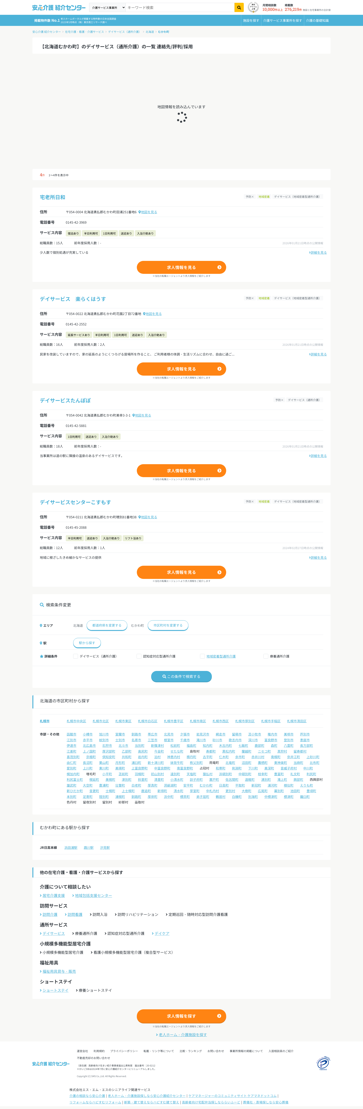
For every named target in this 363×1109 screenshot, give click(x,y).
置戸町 (214, 779)
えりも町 (306, 785)
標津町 (289, 796)
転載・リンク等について (159, 1051)
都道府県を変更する (107, 625)
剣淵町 (237, 768)
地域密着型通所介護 (221, 656)
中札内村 (212, 790)
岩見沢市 (202, 734)
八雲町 (289, 745)
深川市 (253, 740)
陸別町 (104, 796)
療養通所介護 (279, 656)
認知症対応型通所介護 (159, 656)
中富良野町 (162, 768)
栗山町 (104, 762)
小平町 (107, 774)
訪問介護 (48, 914)
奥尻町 (143, 751)
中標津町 (270, 796)
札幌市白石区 (147, 721)
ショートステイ (54, 990)
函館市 (71, 734)
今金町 (159, 751)
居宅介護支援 (52, 895)
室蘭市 (120, 734)
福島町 (191, 745)
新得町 (162, 790)
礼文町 (295, 774)
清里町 (159, 779)
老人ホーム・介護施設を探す (181, 1034)
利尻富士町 (75, 779)
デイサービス (52, 933)
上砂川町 (313, 756)
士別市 (120, 740)
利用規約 (99, 1051)
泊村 (157, 756)
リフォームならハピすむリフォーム (95, 1102)
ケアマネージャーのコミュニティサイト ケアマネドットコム (232, 1095)
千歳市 (185, 740)
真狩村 (282, 751)
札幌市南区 (198, 721)
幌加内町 (73, 774)
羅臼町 (305, 796)
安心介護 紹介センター (46, 32)
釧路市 (136, 734)
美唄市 (289, 734)
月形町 (120, 762)
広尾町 (263, 790)
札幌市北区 (101, 721)
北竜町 (230, 762)
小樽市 (88, 734)
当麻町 (298, 762)
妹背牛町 (176, 762)
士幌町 (110, 790)
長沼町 (88, 762)
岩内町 (143, 756)
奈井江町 (293, 756)
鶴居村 (220, 796)
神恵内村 (173, 756)
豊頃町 (311, 790)
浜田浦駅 (70, 847)
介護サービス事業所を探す (282, 20)
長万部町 (306, 745)
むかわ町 (163, 32)
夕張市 (185, 734)
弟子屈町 (202, 796)
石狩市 (107, 745)
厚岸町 (152, 796)
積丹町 (191, 756)
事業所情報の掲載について (246, 1051)
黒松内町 (228, 751)
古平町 (208, 756)
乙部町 (126, 751)
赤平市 (88, 740)
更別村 (230, 790)
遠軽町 (250, 779)
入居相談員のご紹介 (281, 1051)
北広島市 (89, 745)
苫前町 (123, 774)
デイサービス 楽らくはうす (73, 298)
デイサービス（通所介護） (124, 32)
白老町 (136, 785)
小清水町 (176, 779)
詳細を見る (318, 252)
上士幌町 (128, 790)
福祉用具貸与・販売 (58, 971)
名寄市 (136, 740)
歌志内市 (235, 740)
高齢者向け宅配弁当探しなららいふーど (211, 1102)
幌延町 (94, 779)
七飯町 (243, 745)
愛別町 (71, 768)
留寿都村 (300, 751)
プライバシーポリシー (124, 1051)
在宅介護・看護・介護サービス (84, 32)
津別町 (126, 779)
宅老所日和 (52, 197)
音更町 (94, 790)
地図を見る (147, 212)
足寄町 (88, 796)
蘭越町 (246, 751)
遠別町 (175, 774)
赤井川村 (257, 756)
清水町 (178, 790)
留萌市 (237, 734)
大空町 (88, 785)
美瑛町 (120, 768)
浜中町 (169, 796)
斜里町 (143, 779)
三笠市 (152, 740)
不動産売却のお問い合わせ (93, 1058)
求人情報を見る (181, 267)
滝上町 (282, 779)
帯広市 (152, 734)
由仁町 (71, 762)
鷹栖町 (263, 762)
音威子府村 (289, 768)
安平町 (188, 785)
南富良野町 (185, 768)
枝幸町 (263, 774)
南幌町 (276, 756)
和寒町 (220, 768)
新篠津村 (157, 745)
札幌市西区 (221, 721)
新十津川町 (156, 762)
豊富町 (279, 774)
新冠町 (256, 785)
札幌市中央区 (76, 721)
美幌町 (110, 779)
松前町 (175, 745)
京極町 (91, 756)
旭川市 (104, 734)
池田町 (295, 790)
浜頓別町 (225, 774)
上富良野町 (139, 768)
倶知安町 (108, 756)
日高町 (224, 785)
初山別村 (157, 774)
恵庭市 (305, 740)
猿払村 (208, 774)
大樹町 (246, 790)
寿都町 (211, 751)
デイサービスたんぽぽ (65, 400)
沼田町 (246, 762)
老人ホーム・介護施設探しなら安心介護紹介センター (147, 1095)
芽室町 (195, 790)
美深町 (269, 768)
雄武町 (71, 785)
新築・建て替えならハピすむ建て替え (151, 1102)
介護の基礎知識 (317, 20)
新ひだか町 (75, 790)
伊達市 (71, 745)
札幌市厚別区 (245, 721)
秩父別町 (196, 762)
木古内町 (225, 745)
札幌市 (45, 721)
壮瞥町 (120, 785)
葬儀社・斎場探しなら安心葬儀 (265, 1102)
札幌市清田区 (297, 721)
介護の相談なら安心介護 (87, 1095)
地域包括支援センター (92, 895)
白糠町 (237, 796)
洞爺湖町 (170, 785)
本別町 (71, 796)
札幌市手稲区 (271, 721)
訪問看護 (73, 914)
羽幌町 (139, 774)
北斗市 (123, 745)
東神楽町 (280, 762)
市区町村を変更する (168, 625)
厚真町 (152, 785)
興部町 (298, 779)
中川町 (308, 768)
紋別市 (104, 740)
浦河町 (272, 785)
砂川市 (217, 740)
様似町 (289, 785)
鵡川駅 (89, 847)
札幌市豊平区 (173, 721)
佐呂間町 (231, 779)
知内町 (208, 745)
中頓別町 (244, 774)
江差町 (71, 751)
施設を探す (251, 20)
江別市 (71, 740)
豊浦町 (104, 785)
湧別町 (266, 779)
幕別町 (279, 790)
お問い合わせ (215, 1051)
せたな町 (176, 751)
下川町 (253, 768)
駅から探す (87, 642)
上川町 (88, 768)
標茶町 (185, 796)
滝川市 (201, 740)
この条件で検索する (181, 676)
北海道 (150, 32)
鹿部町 (259, 745)
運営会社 (82, 1051)
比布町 (314, 762)
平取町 (240, 785)
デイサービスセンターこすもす (75, 502)
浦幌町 (120, 796)
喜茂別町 (73, 756)
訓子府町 (196, 779)
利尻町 (311, 774)
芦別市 (305, 734)
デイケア (160, 933)
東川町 (104, 768)
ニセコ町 (264, 751)
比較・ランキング (191, 1051)
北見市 (169, 734)
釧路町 (136, 796)
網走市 (220, 734)
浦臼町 (136, 762)
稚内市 (272, 734)
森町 (274, 745)
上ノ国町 (89, 751)
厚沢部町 (108, 751)
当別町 (139, 745)
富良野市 (270, 740)
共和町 (126, 756)
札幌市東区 (123, 721)
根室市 (169, 740)
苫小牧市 (254, 734)
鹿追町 (146, 790)
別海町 (253, 796)
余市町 (240, 756)
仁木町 (224, 756)
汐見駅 (105, 847)
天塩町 (191, 774)
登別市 (289, 740)
